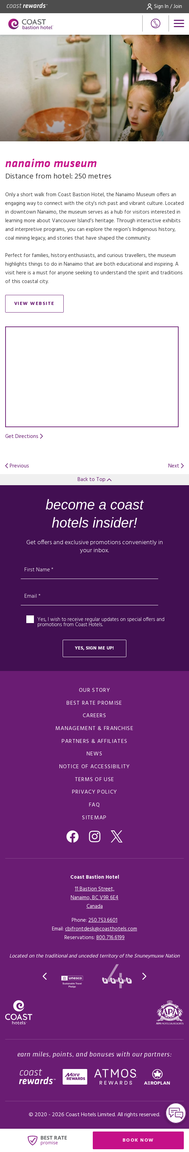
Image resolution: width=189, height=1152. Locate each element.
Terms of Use (95, 779)
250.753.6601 (102, 920)
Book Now (153, 1141)
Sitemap (94, 817)
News (94, 754)
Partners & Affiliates (94, 741)
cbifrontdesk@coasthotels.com (101, 929)
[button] (45, 976)
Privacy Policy (94, 792)
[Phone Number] (155, 23)
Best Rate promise (94, 703)
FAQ (94, 805)
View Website (39, 305)
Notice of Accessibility (94, 766)
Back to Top (94, 479)
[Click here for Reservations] (110, 938)
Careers (94, 715)
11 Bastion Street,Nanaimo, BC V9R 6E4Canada (94, 898)
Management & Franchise (94, 728)
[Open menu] (179, 23)
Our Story (94, 690)
